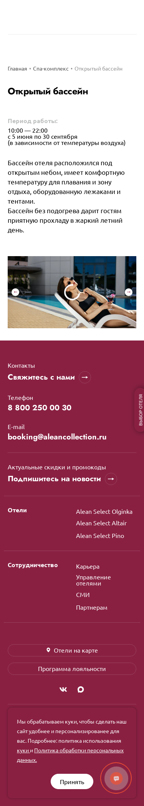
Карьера (87, 566)
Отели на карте (72, 650)
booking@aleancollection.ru (57, 437)
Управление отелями (93, 580)
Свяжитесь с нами (49, 377)
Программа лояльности (72, 668)
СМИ (83, 594)
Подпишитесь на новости (62, 479)
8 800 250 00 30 (39, 408)
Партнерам (92, 607)
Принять (72, 781)
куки (23, 750)
